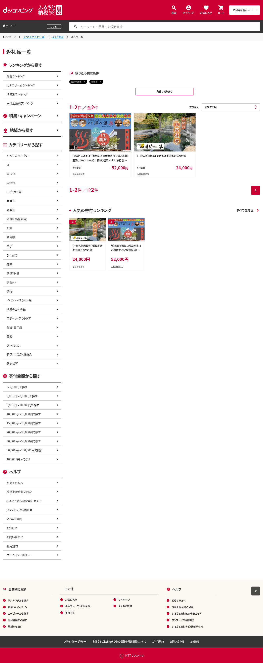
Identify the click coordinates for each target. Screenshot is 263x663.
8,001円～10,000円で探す (23, 405)
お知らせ (12, 528)
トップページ (9, 37)
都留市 (94, 81)
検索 (173, 12)
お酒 (9, 228)
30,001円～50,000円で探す (24, 441)
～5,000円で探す (17, 387)
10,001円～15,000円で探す (24, 414)
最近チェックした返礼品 (77, 606)
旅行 (9, 291)
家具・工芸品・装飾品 (19, 354)
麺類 (9, 264)
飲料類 (11, 237)
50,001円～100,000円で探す (24, 450)
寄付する (69, 612)
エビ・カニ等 (14, 192)
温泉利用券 (58, 37)
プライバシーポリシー (19, 555)
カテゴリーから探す (18, 613)
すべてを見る (245, 210)
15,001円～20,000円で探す (24, 423)
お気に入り (206, 12)
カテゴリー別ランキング (21, 85)
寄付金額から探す (17, 620)
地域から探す (21, 130)
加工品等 (12, 255)
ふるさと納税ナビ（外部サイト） (187, 626)
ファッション (13, 345)
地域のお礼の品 (16, 309)
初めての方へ (15, 483)
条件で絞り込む (165, 91)
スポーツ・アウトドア (19, 318)
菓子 (9, 246)
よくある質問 (14, 519)
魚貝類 (11, 201)
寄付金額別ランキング (20, 103)
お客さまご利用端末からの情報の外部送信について (119, 641)
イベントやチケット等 (34, 37)
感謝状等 (12, 363)
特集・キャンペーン (25, 116)
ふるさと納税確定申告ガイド (24, 501)
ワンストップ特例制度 (19, 510)
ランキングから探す (18, 600)
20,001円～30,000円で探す (24, 432)
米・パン (11, 174)
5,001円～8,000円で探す (22, 396)
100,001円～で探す (19, 459)
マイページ (188, 12)
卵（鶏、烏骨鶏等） (17, 219)
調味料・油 (13, 273)
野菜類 (11, 210)
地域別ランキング (17, 94)
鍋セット (11, 282)
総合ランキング (16, 76)
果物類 (11, 183)
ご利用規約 (158, 641)
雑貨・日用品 (14, 327)
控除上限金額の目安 (19, 492)
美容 (9, 336)
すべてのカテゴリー (18, 156)
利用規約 (12, 546)
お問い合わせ (15, 537)
